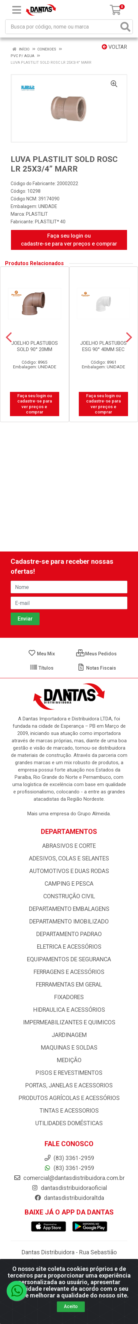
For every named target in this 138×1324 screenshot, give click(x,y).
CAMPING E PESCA (69, 883)
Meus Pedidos (96, 653)
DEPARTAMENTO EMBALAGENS (69, 909)
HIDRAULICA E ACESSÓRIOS (69, 1009)
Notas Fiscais (96, 668)
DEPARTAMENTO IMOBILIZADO (69, 921)
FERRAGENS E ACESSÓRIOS (69, 972)
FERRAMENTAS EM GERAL (69, 984)
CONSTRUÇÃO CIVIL (69, 896)
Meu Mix (41, 653)
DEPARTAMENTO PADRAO (69, 934)
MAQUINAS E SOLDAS (69, 1047)
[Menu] (17, 10)
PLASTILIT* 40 (50, 221)
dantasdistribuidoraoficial (69, 1188)
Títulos (42, 668)
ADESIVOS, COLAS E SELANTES (69, 858)
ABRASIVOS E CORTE (69, 846)
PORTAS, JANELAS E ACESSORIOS (69, 1085)
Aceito (71, 1306)
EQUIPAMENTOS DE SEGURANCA (69, 959)
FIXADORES (69, 997)
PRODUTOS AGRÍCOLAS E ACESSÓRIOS (69, 1098)
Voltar (114, 47)
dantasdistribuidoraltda (69, 1198)
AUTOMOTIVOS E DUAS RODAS (69, 871)
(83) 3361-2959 (69, 1168)
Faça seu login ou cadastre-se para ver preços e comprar (69, 240)
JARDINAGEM (69, 1035)
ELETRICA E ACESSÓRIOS (69, 946)
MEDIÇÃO (69, 1060)
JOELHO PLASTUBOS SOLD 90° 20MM (34, 346)
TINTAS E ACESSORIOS (69, 1110)
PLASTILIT (37, 214)
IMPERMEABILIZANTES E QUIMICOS (69, 1022)
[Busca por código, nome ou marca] (62, 27)
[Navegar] (9, 337)
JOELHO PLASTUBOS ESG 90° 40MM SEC (103, 346)
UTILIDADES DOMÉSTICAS (69, 1123)
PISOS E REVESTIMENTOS (69, 1072)
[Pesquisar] (125, 27)
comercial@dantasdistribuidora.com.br (69, 1178)
